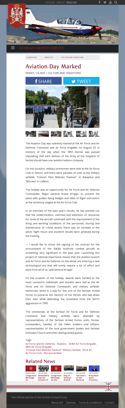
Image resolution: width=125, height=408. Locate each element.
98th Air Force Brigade (38, 347)
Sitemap (71, 402)
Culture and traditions (72, 57)
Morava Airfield (52, 353)
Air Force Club (34, 353)
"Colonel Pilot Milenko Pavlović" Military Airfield (53, 350)
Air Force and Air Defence (40, 343)
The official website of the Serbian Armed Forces (39, 397)
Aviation (61, 343)
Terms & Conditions (90, 402)
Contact (109, 402)
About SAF (57, 402)
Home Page (32, 57)
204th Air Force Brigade (82, 343)
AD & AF (87, 350)
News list (49, 57)
